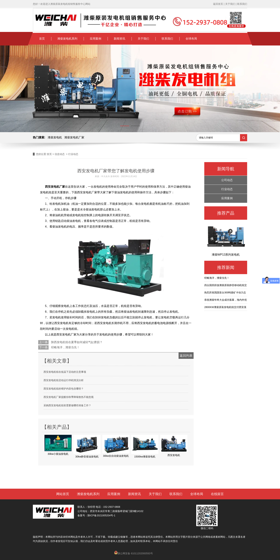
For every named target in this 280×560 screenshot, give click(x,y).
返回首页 (218, 3)
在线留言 (217, 494)
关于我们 (143, 38)
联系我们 (167, 38)
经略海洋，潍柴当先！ (65, 347)
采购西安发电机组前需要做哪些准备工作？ (67, 405)
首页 (42, 38)
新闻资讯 (119, 38)
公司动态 (227, 180)
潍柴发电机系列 (67, 38)
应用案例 (95, 38)
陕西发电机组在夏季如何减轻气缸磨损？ (76, 342)
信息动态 (60, 154)
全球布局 (191, 38)
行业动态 (227, 189)
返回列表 (186, 355)
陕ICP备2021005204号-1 (101, 515)
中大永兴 (105, 176)
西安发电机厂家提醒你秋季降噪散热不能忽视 (69, 397)
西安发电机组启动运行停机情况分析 (64, 380)
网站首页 (62, 494)
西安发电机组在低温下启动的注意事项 (65, 371)
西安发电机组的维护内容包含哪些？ (64, 388)
